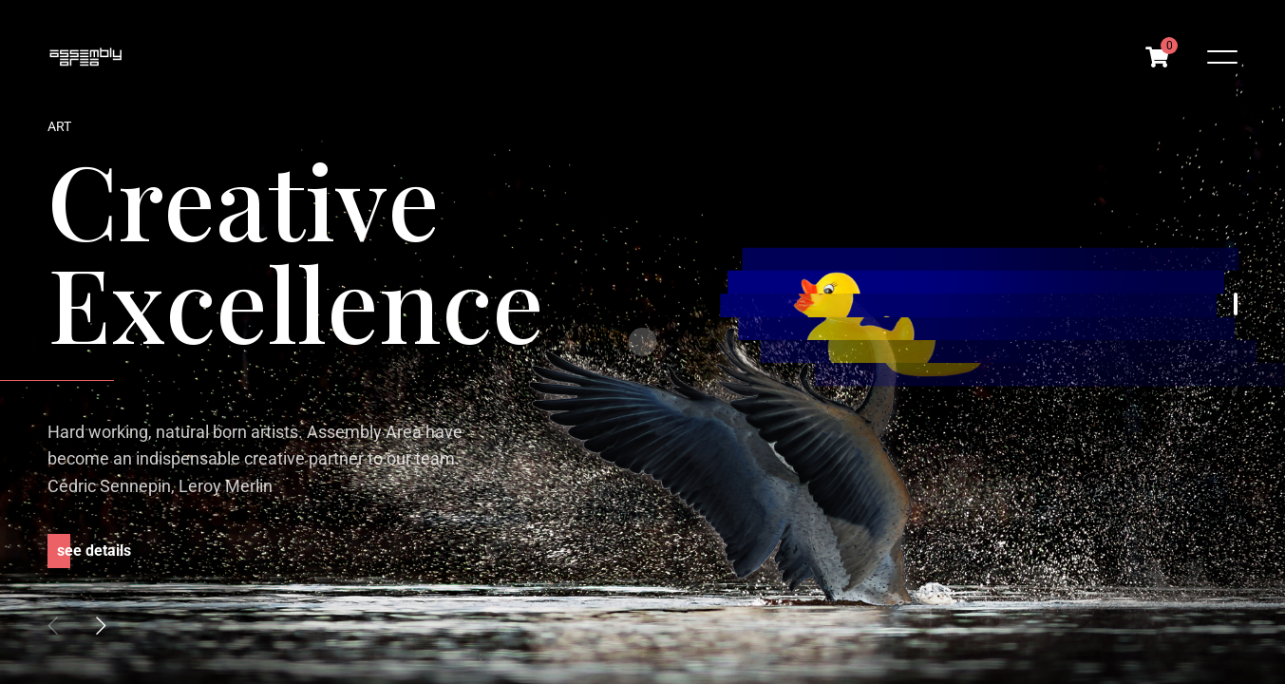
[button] (100, 625)
